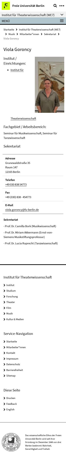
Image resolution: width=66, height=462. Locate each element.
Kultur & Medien (15, 319)
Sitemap (10, 375)
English (10, 409)
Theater (10, 302)
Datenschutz (13, 364)
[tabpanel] (33, 151)
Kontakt (10, 352)
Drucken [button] (10, 398)
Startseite (9, 29)
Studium (11, 290)
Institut (10, 285)
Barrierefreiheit (14, 370)
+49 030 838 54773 (16, 184)
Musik (11, 34)
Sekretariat (50, 34)
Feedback (11, 403)
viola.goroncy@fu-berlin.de (22, 210)
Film (8, 307)
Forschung (12, 296)
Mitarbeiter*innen (29, 34)
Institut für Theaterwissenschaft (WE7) (40, 29)
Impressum (12, 358)
